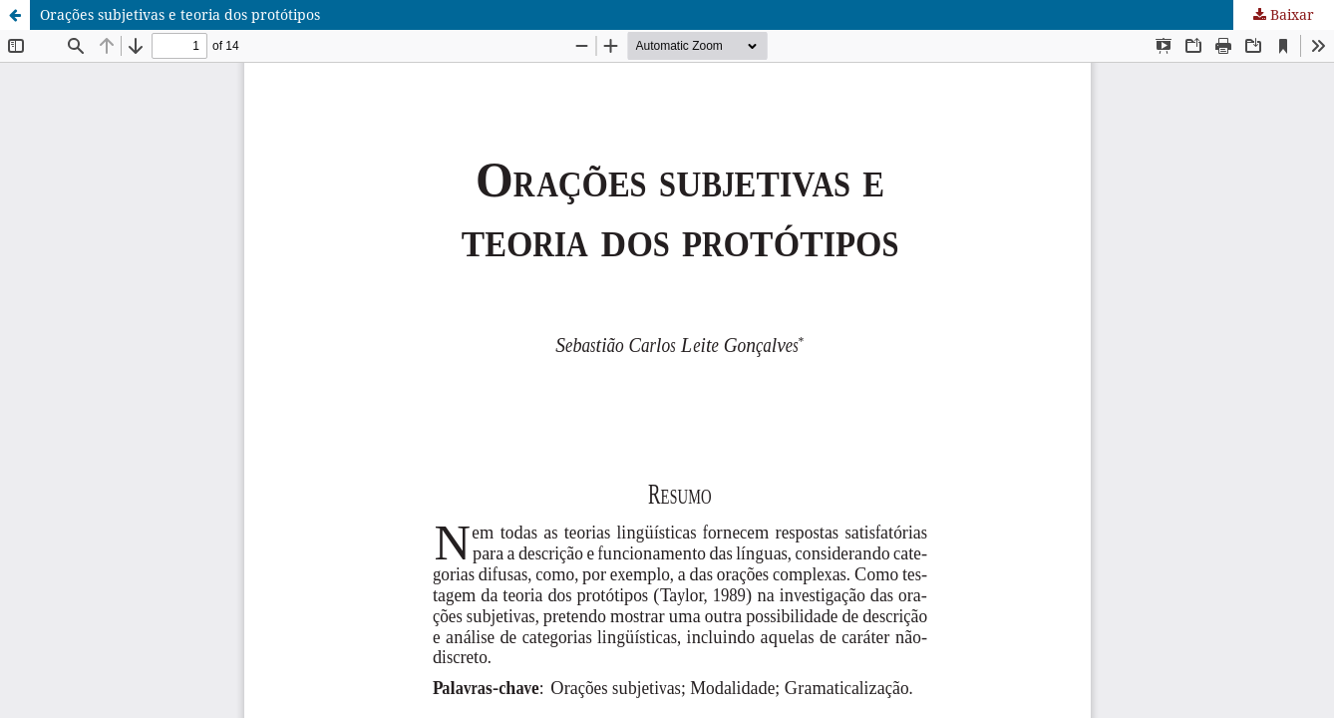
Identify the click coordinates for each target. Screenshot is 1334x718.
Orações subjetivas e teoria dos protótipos (180, 14)
